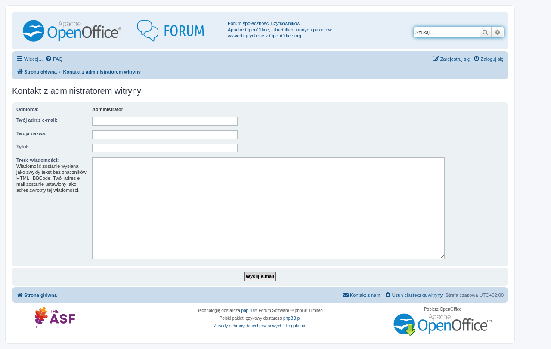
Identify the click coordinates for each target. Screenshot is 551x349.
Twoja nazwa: (31, 133)
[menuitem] (53, 59)
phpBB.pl (292, 318)
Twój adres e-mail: (36, 120)
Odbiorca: (27, 109)
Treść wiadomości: (37, 160)
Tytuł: (22, 146)
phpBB (247, 310)
